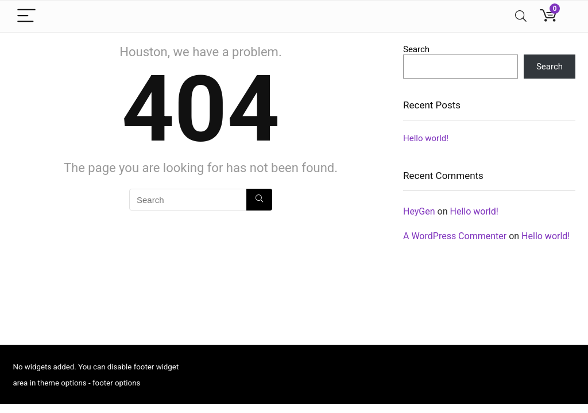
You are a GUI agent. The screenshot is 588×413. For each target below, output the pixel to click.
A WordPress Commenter (454, 236)
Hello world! (425, 138)
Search (416, 49)
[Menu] (26, 16)
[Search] (521, 16)
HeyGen (419, 211)
